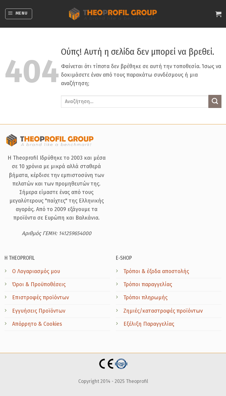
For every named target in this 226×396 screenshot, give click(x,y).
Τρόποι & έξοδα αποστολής (156, 271)
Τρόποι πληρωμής (145, 297)
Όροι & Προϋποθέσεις (39, 284)
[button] (18, 14)
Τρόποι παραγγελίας (147, 284)
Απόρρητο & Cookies (37, 324)
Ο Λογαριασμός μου (36, 271)
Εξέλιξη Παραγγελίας (148, 324)
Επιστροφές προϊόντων (40, 297)
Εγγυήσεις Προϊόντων (38, 311)
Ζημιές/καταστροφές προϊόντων (163, 311)
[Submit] (214, 101)
